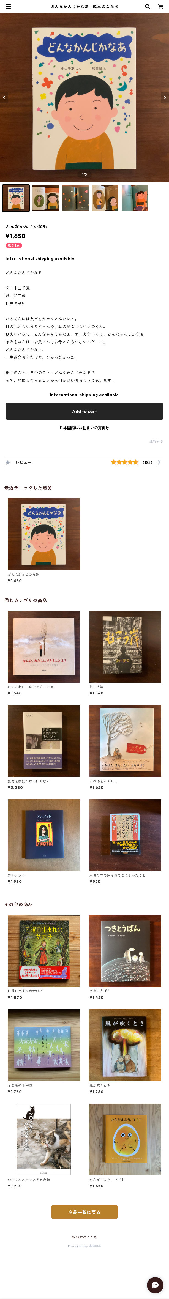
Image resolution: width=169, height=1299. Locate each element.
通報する (156, 441)
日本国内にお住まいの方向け (84, 427)
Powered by (84, 1246)
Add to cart (84, 411)
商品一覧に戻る (84, 1212)
